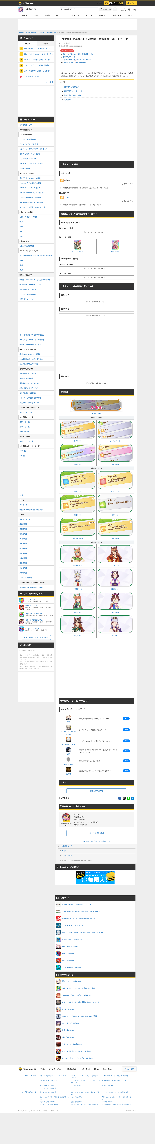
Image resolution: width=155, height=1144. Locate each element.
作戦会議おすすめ (87, 54)
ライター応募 (129, 1069)
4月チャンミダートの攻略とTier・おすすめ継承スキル (39, 60)
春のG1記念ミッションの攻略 (30, 154)
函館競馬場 (23, 529)
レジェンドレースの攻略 (28, 159)
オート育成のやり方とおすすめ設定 (32, 335)
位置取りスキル (77, 528)
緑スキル (115, 505)
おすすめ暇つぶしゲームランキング (37, 637)
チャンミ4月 (74, 15)
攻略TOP (25, 15)
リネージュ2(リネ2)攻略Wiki (49, 1104)
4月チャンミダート (69, 62)
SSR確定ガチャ (25, 168)
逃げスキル (77, 602)
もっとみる (49, 82)
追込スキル (115, 626)
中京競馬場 (23, 553)
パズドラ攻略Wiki (76, 1085)
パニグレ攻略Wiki (107, 1102)
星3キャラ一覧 (25, 422)
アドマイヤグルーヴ (69, 60)
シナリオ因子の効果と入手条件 (30, 197)
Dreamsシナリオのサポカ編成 (30, 183)
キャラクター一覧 (26, 412)
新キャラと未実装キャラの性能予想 (32, 340)
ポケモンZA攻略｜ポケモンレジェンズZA (53, 1076)
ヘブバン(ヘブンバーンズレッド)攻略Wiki (115, 1092)
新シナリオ (60, 15)
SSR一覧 (23, 451)
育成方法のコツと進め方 (28, 289)
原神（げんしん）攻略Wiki (48, 1092)
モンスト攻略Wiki (107, 1085)
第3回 (21, 270)
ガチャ (36, 15)
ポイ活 (98, 3)
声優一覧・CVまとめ (27, 299)
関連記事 (67, 100)
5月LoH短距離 (81, 62)
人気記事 (28, 44)
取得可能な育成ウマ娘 (72, 95)
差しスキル (77, 626)
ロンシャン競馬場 (26, 578)
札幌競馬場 (23, 524)
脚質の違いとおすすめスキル (30, 403)
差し (21, 231)
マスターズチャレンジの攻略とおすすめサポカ (36, 255)
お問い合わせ (86, 1069)
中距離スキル (77, 579)
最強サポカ (117, 15)
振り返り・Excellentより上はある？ (32, 193)
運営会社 (96, 1069)
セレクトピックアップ (84, 60)
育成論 (47, 15)
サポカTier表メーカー (31, 76)
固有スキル (77, 454)
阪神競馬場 (23, 563)
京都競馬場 (23, 558)
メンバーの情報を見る (96, 833)
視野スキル (115, 528)
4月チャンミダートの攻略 (28, 217)
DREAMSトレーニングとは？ (30, 188)
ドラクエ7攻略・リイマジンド (49, 1080)
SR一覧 (22, 456)
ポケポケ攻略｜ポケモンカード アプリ (114, 1080)
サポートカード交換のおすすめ (30, 345)
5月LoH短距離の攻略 (27, 246)
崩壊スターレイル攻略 (47, 1085)
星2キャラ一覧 (25, 427)
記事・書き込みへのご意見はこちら (96, 841)
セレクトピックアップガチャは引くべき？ (34, 149)
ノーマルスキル (115, 431)
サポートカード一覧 (26, 441)
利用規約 (42, 1069)
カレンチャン (115, 246)
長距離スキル (115, 579)
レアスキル (77, 431)
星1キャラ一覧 (25, 432)
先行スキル (115, 602)
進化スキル (115, 454)
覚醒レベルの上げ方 (26, 378)
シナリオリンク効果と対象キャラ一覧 (33, 207)
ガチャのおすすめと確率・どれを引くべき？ (39, 71)
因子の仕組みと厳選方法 (28, 393)
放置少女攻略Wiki (76, 1102)
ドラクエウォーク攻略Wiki (48, 1088)
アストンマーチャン (77, 246)
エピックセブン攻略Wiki (47, 1102)
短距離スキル (77, 555)
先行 (21, 226)
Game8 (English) (108, 1069)
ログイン (131, 3)
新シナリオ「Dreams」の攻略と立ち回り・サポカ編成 (39, 54)
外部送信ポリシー (72, 1069)
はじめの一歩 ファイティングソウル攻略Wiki (116, 1104)
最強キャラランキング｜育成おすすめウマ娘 (35, 280)
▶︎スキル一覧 (96, 407)
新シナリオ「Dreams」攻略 (72, 54)
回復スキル (77, 481)
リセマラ (130, 15)
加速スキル (77, 505)
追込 (21, 236)
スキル (64, 851)
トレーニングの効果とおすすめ (30, 398)
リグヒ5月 (88, 15)
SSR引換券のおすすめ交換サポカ (31, 359)
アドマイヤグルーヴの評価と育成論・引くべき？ (39, 65)
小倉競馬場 (23, 568)
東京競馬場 (23, 544)
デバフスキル (115, 481)
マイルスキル (115, 555)
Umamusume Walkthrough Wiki (31, 587)
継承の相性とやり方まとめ (29, 388)
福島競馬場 (23, 534)
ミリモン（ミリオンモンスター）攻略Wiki (84, 1104)
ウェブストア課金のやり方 (29, 364)
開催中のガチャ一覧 (69, 57)
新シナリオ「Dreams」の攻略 (30, 178)
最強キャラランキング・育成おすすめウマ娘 (39, 48)
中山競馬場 (23, 548)
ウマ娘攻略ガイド (66, 846)
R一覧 (22, 495)
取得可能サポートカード (73, 91)
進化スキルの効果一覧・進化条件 (31, 202)
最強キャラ (103, 15)
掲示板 (46, 44)
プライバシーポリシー (56, 1069)
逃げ (21, 222)
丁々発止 (65, 197)
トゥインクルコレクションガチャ (31, 164)
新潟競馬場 (23, 539)
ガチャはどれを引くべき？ (29, 139)
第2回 (21, 265)
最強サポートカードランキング (30, 284)
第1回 (21, 260)
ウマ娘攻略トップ (26, 125)
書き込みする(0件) (96, 791)
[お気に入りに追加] (105, 9)
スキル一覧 (23, 505)
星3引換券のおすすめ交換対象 (30, 354)
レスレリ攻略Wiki (76, 1097)
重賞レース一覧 (25, 519)
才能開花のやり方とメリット (30, 383)
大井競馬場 (23, 573)
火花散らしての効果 (71, 87)
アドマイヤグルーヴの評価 (29, 144)
